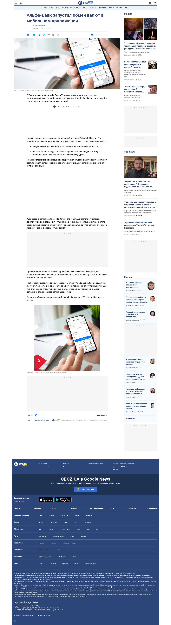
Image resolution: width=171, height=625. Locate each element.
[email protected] (39, 610)
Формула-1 (88, 522)
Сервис (83, 536)
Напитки (54, 543)
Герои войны (48, 8)
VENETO (93, 8)
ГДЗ (40, 529)
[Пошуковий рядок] (155, 2)
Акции (72, 536)
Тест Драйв (42, 536)
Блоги (111, 508)
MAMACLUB (62, 557)
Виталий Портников (132, 305)
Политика (37, 508)
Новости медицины (45, 557)
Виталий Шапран (131, 412)
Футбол (41, 522)
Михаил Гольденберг (132, 320)
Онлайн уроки (65, 529)
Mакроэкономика (64, 550)
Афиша (41, 563)
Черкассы (89, 515)
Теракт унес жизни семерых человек (137, 52)
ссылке (30, 300)
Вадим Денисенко (131, 290)
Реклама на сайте (44, 467)
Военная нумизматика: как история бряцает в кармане (135, 361)
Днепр (77, 515)
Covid (74, 557)
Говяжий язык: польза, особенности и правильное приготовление (135, 314)
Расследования (96, 508)
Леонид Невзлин (131, 397)
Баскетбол (53, 522)
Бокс (76, 522)
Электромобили (58, 536)
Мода (76, 563)
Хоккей (66, 522)
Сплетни (53, 563)
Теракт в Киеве (121, 8)
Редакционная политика (41, 420)
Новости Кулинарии (70, 543)
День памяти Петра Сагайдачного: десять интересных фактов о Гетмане (135, 376)
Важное (128, 13)
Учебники (51, 529)
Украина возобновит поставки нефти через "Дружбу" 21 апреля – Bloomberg (140, 225)
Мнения (128, 277)
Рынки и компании (39, 25)
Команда (66, 463)
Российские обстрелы (106, 8)
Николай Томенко (131, 382)
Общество (132, 508)
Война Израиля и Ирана (78, 8)
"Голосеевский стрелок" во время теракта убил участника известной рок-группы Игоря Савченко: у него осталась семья (140, 46)
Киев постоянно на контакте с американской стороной (140, 191)
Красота (65, 563)
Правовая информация (95, 463)
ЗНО (88, 529)
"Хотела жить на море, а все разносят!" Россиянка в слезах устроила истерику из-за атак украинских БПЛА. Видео (135, 89)
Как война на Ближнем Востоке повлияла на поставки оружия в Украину (135, 391)
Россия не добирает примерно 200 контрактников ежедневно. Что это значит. (134, 284)
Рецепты (41, 543)
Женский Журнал (90, 563)
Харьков (51, 515)
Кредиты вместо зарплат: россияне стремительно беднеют (136, 406)
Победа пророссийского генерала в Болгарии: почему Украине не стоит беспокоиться (136, 299)
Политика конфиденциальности (123, 463)
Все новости (152, 508)
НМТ (97, 529)
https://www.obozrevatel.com (86, 573)
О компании (43, 463)
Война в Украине (62, 8)
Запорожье (64, 515)
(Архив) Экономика (68, 420)
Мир (54, 508)
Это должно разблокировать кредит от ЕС (139, 231)
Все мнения (130, 419)
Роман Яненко (130, 368)
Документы (67, 467)
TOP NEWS (129, 152)
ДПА (78, 529)
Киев (40, 515)
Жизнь (74, 508)
